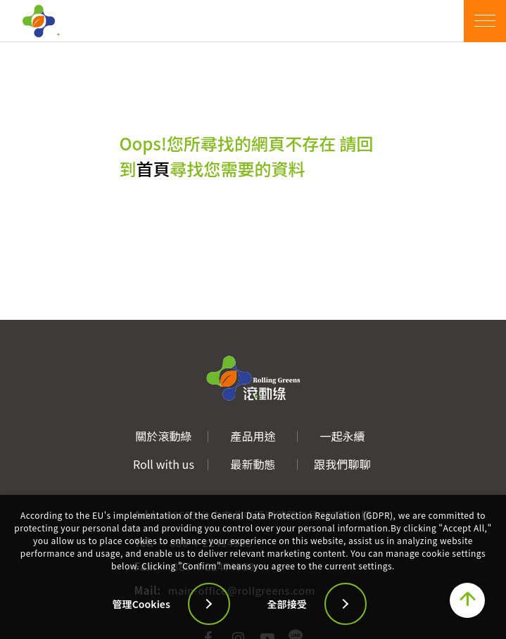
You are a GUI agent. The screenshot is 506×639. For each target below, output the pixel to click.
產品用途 (252, 435)
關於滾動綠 (163, 435)
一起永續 (342, 435)
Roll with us (163, 464)
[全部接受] (337, 604)
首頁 (153, 168)
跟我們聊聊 (342, 464)
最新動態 (252, 464)
